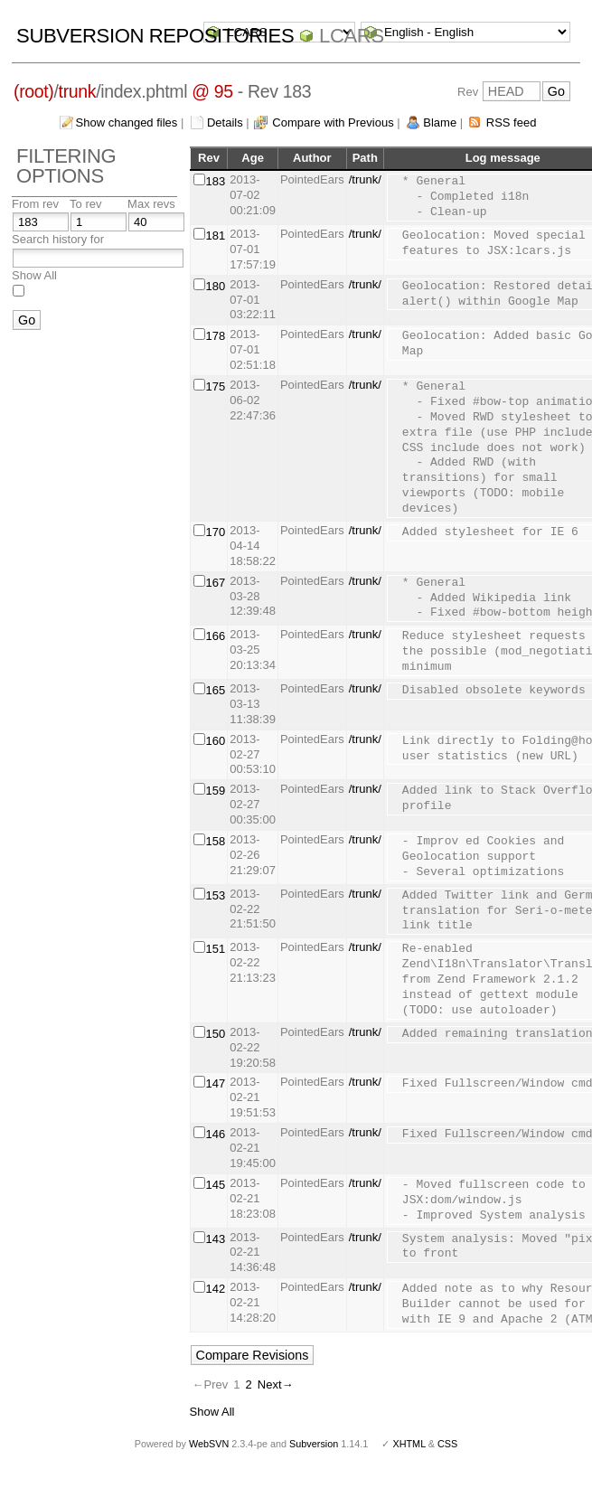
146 (216, 1134)
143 (216, 1239)
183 (216, 181)
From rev (35, 204)
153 (216, 895)
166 (216, 636)
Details (225, 122)
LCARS (351, 35)
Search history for (58, 239)
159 (216, 790)
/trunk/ (365, 179)
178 (216, 336)
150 (216, 1034)
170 (216, 532)
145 (216, 1184)
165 (216, 690)
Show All (34, 275)
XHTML (408, 1443)
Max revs (151, 204)
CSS (447, 1443)
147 (216, 1083)
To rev (85, 204)
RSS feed (511, 122)
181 (216, 235)
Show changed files (127, 122)
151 (216, 949)
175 (216, 386)
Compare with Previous (332, 122)
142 (216, 1288)
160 (216, 741)
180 (216, 286)
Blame (439, 122)
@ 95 (212, 91)
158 (216, 841)
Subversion (313, 1443)
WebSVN (209, 1443)
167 (216, 582)
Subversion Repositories (155, 35)
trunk (78, 91)
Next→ (276, 1384)
